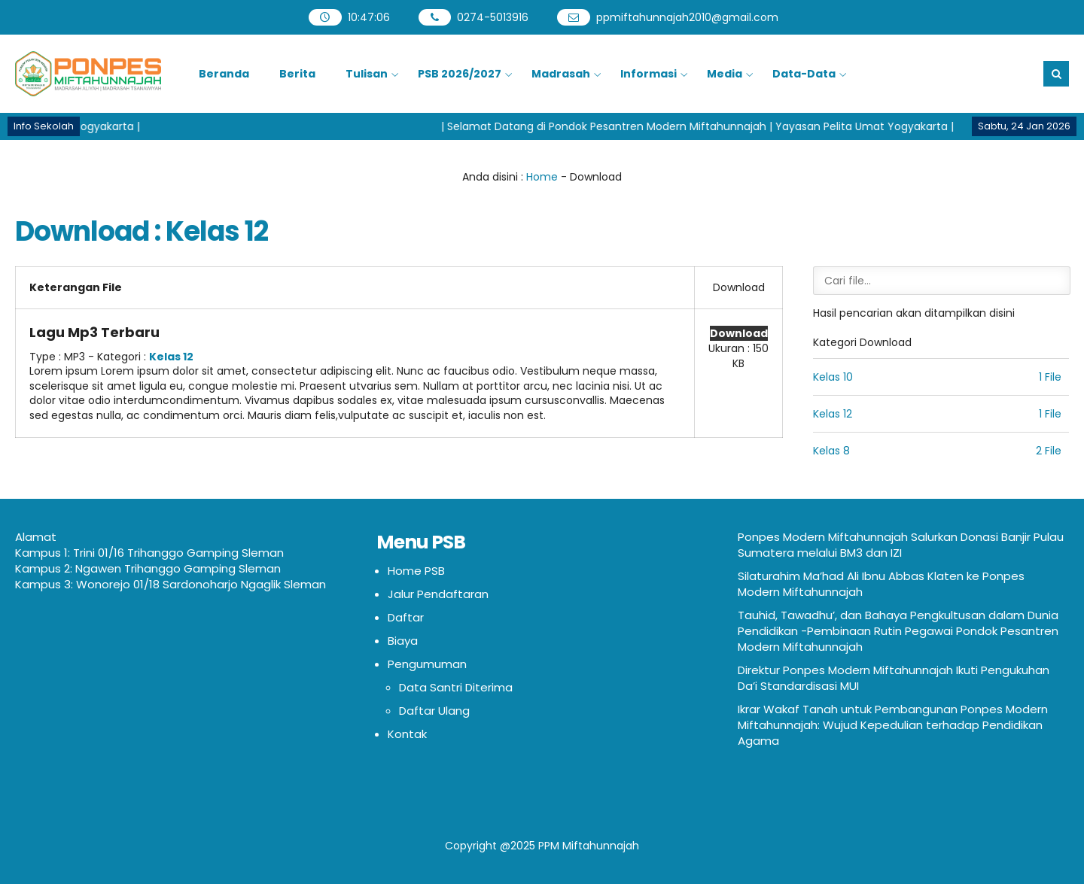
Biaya (403, 641)
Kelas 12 (171, 356)
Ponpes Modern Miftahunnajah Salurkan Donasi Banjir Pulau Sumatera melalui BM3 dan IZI (901, 544)
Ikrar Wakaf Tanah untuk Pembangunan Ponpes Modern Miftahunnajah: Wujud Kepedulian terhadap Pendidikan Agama (893, 725)
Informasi (648, 73)
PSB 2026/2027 (459, 73)
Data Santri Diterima (456, 687)
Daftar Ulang (434, 710)
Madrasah (560, 73)
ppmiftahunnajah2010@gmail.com (687, 17)
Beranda (224, 73)
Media (724, 73)
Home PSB (416, 571)
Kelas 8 (831, 450)
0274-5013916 (492, 17)
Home (542, 176)
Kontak (407, 734)
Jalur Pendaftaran (438, 594)
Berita (297, 73)
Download (739, 333)
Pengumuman (427, 664)
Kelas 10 (833, 376)
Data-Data (804, 73)
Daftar (406, 617)
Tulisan (367, 73)
